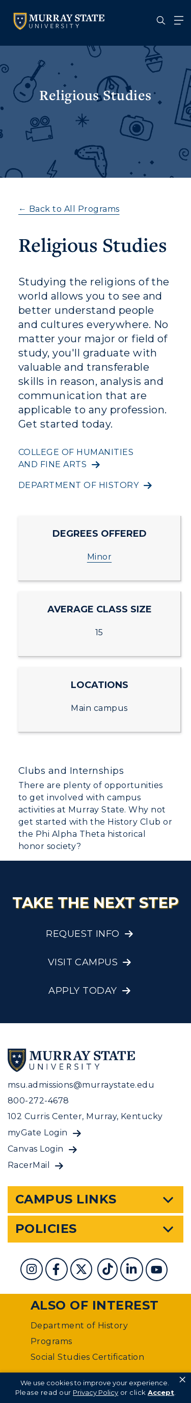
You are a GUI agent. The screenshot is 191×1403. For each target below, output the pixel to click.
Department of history (78, 485)
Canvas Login (36, 1149)
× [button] (182, 1380)
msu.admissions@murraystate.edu (81, 1085)
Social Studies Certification (87, 1357)
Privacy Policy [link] (95, 1392)
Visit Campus (83, 962)
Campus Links (66, 1199)
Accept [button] (161, 1392)
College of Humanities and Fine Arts (75, 458)
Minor (99, 557)
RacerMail (29, 1165)
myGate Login (38, 1132)
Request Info (83, 933)
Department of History (79, 1325)
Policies (46, 1228)
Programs (51, 1341)
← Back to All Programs (69, 209)
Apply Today (82, 990)
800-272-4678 (38, 1100)
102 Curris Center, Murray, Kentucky (85, 1116)
